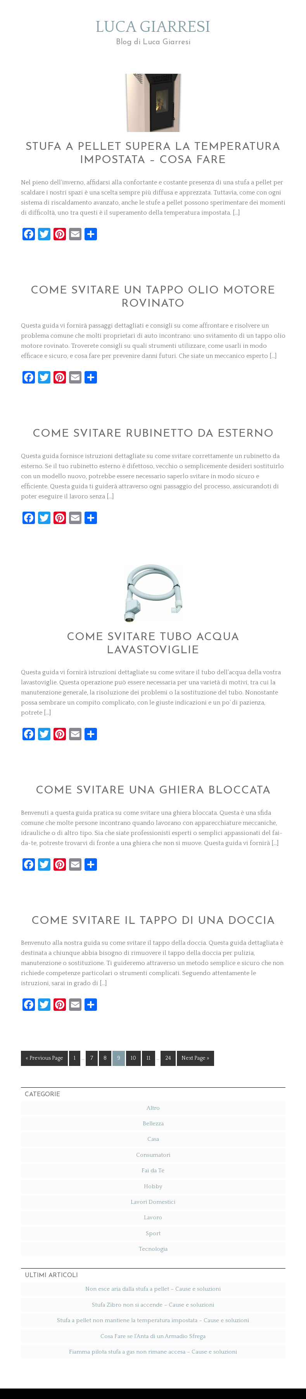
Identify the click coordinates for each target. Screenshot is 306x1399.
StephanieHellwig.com (197, 1377)
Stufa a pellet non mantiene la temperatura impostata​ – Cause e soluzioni (153, 1288)
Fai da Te (153, 1138)
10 (133, 1026)
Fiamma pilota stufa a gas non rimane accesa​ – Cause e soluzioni (153, 1320)
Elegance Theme (146, 1377)
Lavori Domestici (153, 1170)
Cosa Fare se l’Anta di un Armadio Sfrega (153, 1304)
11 (148, 1026)
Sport (153, 1201)
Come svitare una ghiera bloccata (153, 762)
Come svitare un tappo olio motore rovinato (153, 295)
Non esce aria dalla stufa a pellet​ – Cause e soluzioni (153, 1257)
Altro (153, 1076)
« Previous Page (44, 1026)
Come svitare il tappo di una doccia (153, 890)
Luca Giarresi (153, 37)
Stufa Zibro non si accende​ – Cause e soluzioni (153, 1272)
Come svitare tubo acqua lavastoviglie (153, 623)
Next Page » (195, 1026)
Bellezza (153, 1091)
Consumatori (153, 1123)
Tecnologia (153, 1217)
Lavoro (153, 1185)
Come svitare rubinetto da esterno (153, 422)
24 (168, 1026)
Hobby (153, 1154)
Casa (153, 1107)
